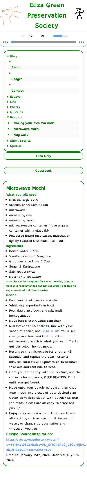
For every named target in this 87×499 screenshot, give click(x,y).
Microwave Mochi (26, 128)
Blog (13, 56)
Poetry (15, 106)
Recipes (16, 117)
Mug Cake (21, 134)
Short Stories (20, 140)
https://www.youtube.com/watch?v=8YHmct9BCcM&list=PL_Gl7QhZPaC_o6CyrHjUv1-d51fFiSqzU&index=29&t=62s (46, 444)
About (16, 67)
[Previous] (31, 36)
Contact (17, 90)
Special (15, 145)
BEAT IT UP (50, 331)
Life (13, 101)
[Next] (42, 36)
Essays (15, 96)
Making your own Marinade (34, 123)
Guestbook (43, 170)
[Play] (37, 36)
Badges (16, 79)
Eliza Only (43, 156)
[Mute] (51, 36)
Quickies (16, 112)
